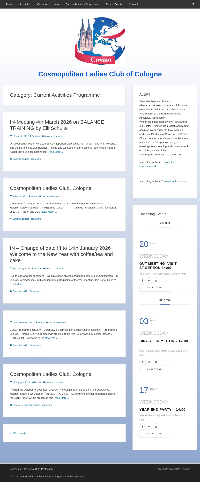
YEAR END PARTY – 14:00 (162, 409)
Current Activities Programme (82, 4)
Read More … (56, 151)
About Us (25, 4)
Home (9, 4)
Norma (34, 196)
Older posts (18, 433)
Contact (133, 4)
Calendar (42, 4)
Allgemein (17, 405)
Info (56, 4)
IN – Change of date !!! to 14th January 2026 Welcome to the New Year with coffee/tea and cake (61, 254)
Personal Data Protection (38, 468)
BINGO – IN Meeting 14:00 (163, 341)
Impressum (16, 468)
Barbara (36, 136)
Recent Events (114, 4)
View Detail (154, 288)
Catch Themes (182, 468)
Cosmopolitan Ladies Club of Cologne (100, 74)
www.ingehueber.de (175, 181)
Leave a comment (53, 136)
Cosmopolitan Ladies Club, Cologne (51, 188)
